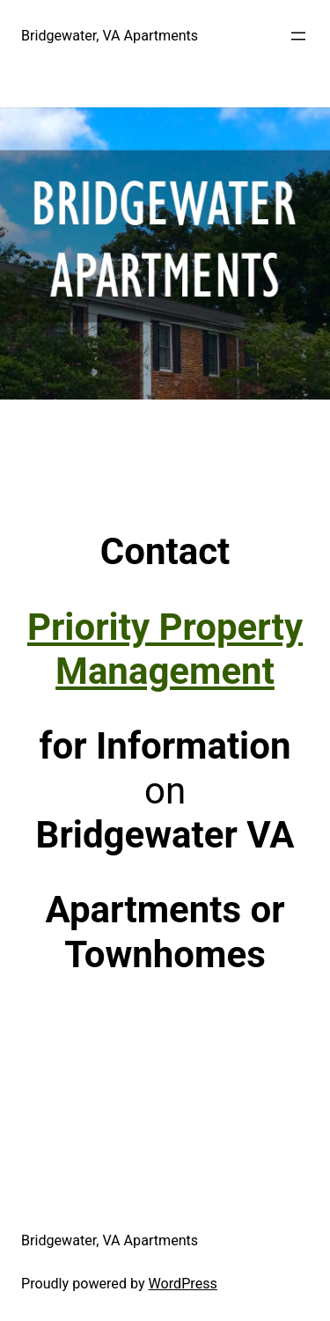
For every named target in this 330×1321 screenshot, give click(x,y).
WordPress (183, 1283)
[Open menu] (298, 36)
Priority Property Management (165, 649)
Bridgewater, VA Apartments (109, 35)
